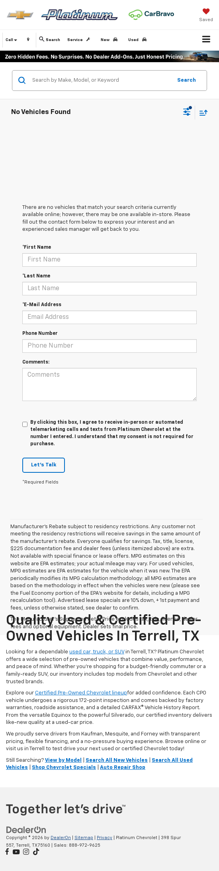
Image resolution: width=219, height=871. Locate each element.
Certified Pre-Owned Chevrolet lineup (81, 693)
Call (11, 40)
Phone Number (40, 333)
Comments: (35, 362)
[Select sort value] (201, 113)
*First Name (36, 247)
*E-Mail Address (41, 305)
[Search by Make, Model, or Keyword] (100, 80)
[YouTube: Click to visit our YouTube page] (16, 852)
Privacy (104, 838)
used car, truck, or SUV (96, 652)
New (110, 39)
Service (80, 39)
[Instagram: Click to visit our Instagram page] (26, 852)
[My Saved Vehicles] (206, 16)
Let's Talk (43, 465)
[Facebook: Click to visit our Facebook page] (7, 852)
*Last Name (36, 276)
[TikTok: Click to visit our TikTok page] (36, 852)
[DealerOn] (26, 830)
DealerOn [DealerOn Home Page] (61, 838)
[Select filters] (187, 113)
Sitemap (83, 838)
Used (138, 39)
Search (186, 80)
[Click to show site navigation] (206, 40)
